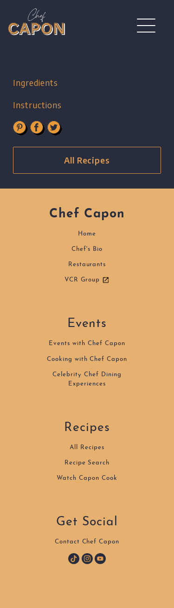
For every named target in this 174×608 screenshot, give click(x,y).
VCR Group (87, 280)
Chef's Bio (87, 249)
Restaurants (87, 265)
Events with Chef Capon (87, 343)
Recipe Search (87, 463)
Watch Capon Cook (87, 478)
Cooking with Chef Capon (87, 359)
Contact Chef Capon (87, 542)
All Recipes (87, 160)
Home (87, 234)
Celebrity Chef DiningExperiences (86, 379)
